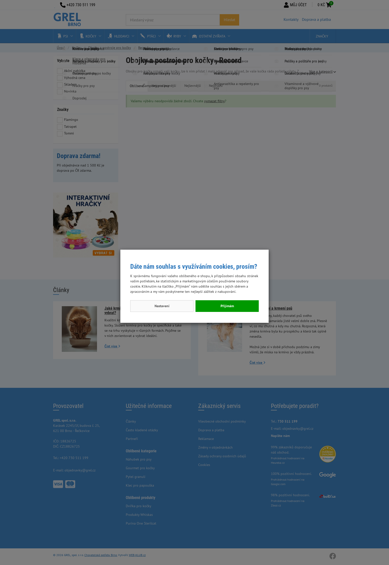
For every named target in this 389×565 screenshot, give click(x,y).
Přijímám (227, 306)
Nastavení (162, 306)
